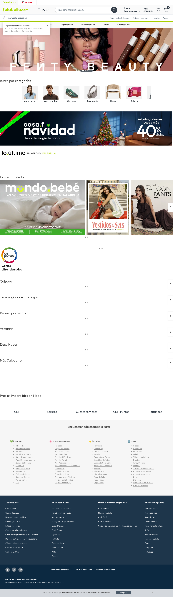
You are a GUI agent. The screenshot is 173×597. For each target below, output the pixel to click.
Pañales (97, 454)
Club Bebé (102, 517)
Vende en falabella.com (119, 18)
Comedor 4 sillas (62, 471)
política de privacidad (93, 592)
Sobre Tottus (150, 517)
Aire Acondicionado (63, 463)
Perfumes (98, 446)
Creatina (136, 460)
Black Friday (57, 530)
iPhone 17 (20, 446)
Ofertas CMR (123, 24)
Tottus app (149, 552)
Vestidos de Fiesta (23, 454)
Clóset (136, 446)
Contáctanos (10, 508)
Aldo (54, 552)
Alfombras (137, 448)
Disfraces (137, 480)
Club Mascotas (104, 521)
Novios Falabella (105, 513)
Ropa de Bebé (99, 477)
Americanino (57, 547)
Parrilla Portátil (61, 460)
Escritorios (137, 451)
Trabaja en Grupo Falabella (63, 521)
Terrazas (58, 446)
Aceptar (123, 592)
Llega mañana (66, 24)
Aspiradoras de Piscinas (65, 477)
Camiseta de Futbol (102, 457)
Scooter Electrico (23, 471)
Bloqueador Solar (23, 468)
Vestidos (19, 451)
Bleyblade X (99, 471)
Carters (55, 556)
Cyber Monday (58, 526)
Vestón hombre (22, 480)
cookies (107, 592)
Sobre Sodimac (151, 513)
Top (17, 482)
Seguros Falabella (152, 539)
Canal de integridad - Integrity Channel (21, 534)
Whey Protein (139, 463)
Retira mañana (88, 24)
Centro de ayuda (12, 513)
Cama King (98, 448)
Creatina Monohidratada (143, 468)
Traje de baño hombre (64, 480)
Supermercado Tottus (154, 526)
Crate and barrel (59, 543)
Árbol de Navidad (140, 485)
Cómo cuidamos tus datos (16, 543)
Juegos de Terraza (62, 448)
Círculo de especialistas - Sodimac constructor (117, 526)
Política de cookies (84, 569)
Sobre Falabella (151, 508)
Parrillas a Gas (61, 454)
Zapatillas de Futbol (102, 460)
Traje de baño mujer (63, 482)
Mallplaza (149, 547)
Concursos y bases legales (16, 530)
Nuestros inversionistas (61, 513)
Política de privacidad (105, 569)
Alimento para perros (142, 471)
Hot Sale (55, 539)
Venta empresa (58, 517)
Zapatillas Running (23, 463)
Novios (156, 18)
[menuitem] (139, 18)
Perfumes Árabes (23, 448)
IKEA (147, 530)
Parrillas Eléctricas (63, 457)
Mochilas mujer (100, 474)
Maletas (97, 468)
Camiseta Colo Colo (102, 463)
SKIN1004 (20, 465)
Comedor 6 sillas (62, 474)
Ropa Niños (99, 480)
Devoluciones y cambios (15, 517)
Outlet (106, 24)
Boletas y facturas (12, 521)
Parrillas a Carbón (62, 451)
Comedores (59, 468)
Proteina (136, 465)
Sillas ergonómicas (141, 457)
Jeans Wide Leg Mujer (103, 465)
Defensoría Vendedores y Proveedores (21, 539)
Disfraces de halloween (143, 482)
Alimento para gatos (141, 474)
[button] (86, 9)
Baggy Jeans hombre (24, 457)
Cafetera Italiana (22, 474)
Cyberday (56, 534)
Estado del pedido (12, 526)
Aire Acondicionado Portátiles (67, 465)
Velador (136, 454)
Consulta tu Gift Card (14, 547)
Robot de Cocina (22, 477)
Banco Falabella (151, 534)
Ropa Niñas (99, 482)
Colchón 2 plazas (101, 451)
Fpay (147, 543)
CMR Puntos (103, 508)
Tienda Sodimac (151, 521)
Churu (136, 477)
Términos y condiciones (61, 569)
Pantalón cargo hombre (25, 460)
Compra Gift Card (13, 552)
